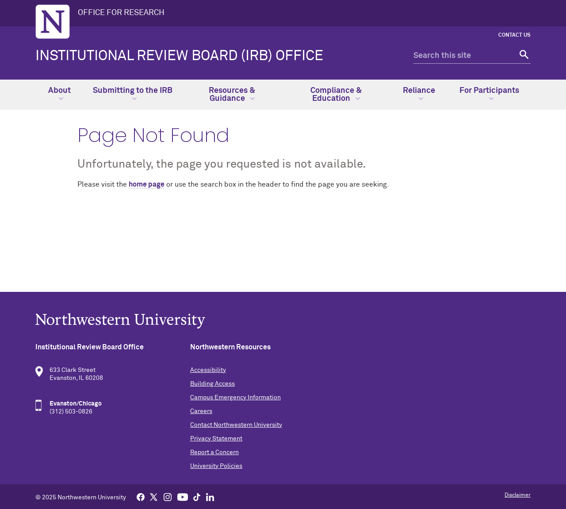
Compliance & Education (336, 95)
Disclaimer (518, 495)
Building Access (212, 384)
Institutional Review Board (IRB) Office (179, 56)
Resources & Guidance (232, 95)
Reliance (419, 94)
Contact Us (514, 35)
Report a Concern (214, 452)
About (59, 94)
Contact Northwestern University (236, 425)
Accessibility (208, 370)
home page (146, 184)
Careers (201, 411)
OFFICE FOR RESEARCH (121, 13)
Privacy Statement (216, 439)
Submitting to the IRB (132, 94)
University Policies (216, 466)
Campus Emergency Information (235, 397)
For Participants (489, 94)
